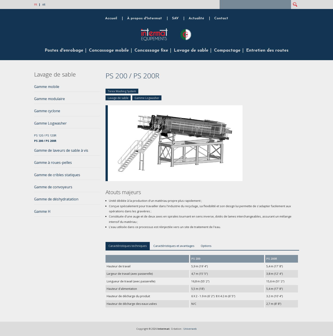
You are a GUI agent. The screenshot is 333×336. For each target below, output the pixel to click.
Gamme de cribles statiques (57, 174)
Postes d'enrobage (64, 50)
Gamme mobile (46, 86)
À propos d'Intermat (144, 18)
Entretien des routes (267, 50)
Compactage (227, 50)
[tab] (67, 88)
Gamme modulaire (49, 98)
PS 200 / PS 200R (45, 141)
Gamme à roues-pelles (53, 162)
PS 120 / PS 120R (45, 135)
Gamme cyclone (47, 110)
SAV (175, 18)
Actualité (196, 18)
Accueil (111, 18)
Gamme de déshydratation (56, 199)
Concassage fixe (151, 50)
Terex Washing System (122, 91)
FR (35, 4)
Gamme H (42, 211)
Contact (221, 18)
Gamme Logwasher (147, 98)
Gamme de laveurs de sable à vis (61, 150)
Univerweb (190, 328)
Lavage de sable (191, 50)
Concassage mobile (109, 50)
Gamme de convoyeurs (53, 186)
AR (43, 4)
